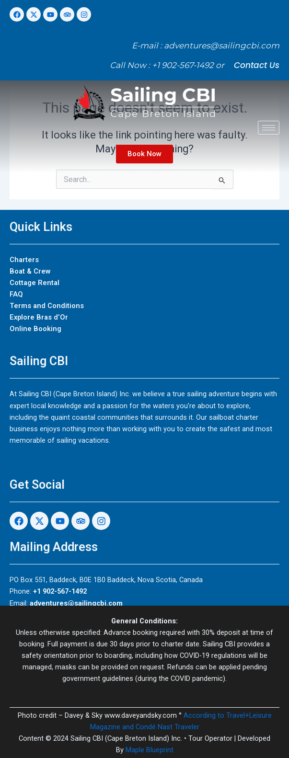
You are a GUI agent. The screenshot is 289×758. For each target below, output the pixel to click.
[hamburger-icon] (268, 128)
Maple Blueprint (149, 750)
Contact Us (256, 65)
